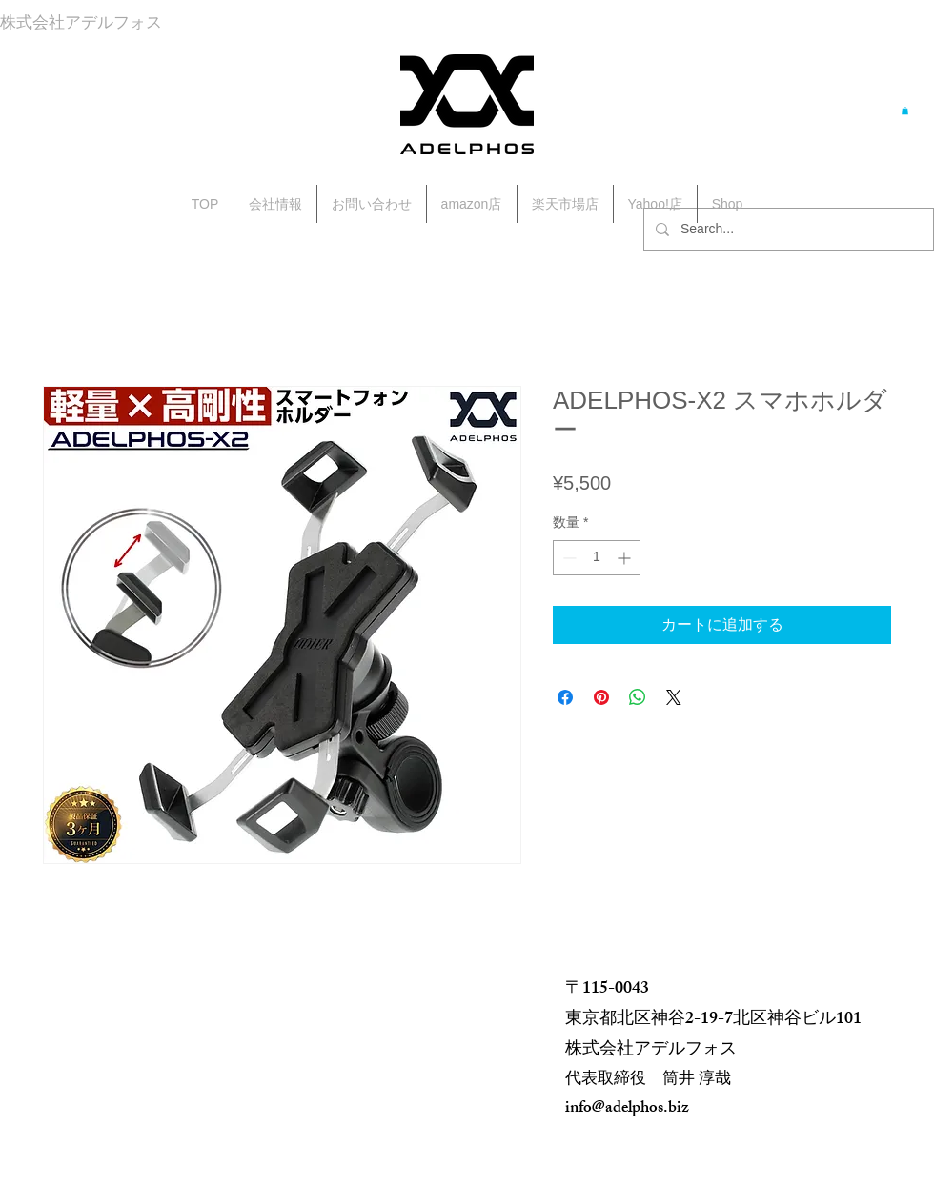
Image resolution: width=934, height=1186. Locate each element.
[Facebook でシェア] (565, 697)
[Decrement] (567, 557)
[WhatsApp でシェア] (637, 697)
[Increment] (626, 557)
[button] (905, 110)
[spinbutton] (596, 557)
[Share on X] (673, 697)
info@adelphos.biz (627, 1109)
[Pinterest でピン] (601, 697)
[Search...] (786, 229)
